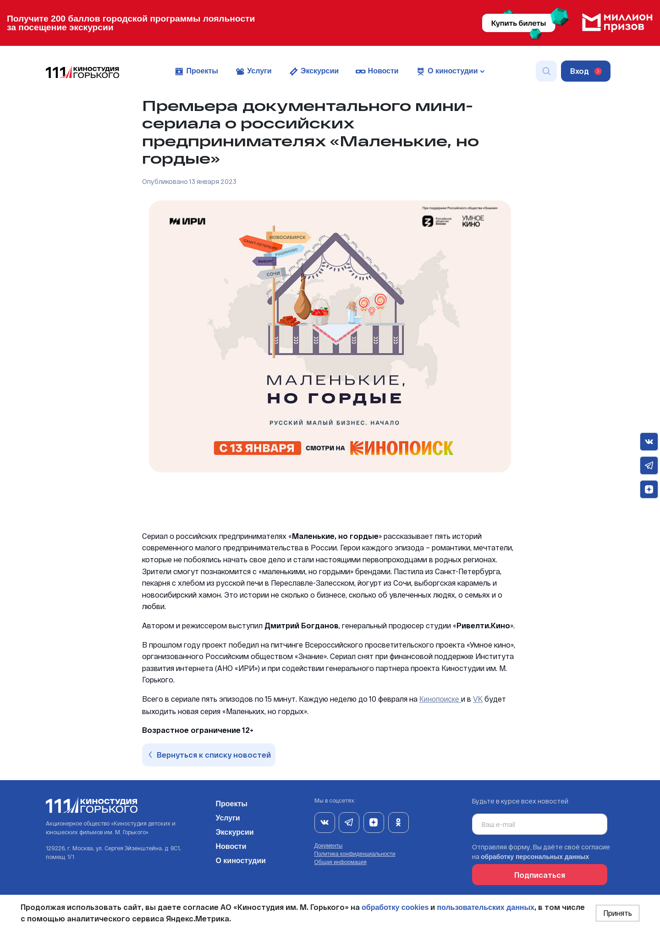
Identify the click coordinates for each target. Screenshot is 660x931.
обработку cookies (395, 907)
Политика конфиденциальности (355, 854)
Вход (586, 70)
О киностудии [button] (449, 71)
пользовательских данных (485, 907)
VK (478, 699)
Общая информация (340, 862)
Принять (617, 913)
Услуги (253, 71)
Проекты (196, 71)
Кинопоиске (439, 699)
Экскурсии (313, 71)
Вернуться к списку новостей (209, 754)
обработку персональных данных (535, 856)
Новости (377, 71)
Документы (328, 845)
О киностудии (240, 859)
